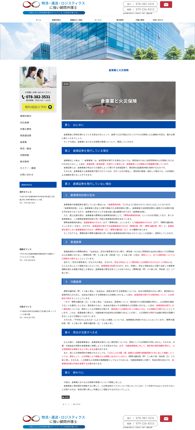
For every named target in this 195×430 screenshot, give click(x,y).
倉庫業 (65, 397)
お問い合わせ (26, 174)
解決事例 (24, 161)
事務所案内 (25, 115)
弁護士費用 (25, 128)
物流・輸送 (25, 148)
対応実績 (24, 122)
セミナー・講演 (28, 168)
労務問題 (24, 155)
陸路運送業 (25, 135)
